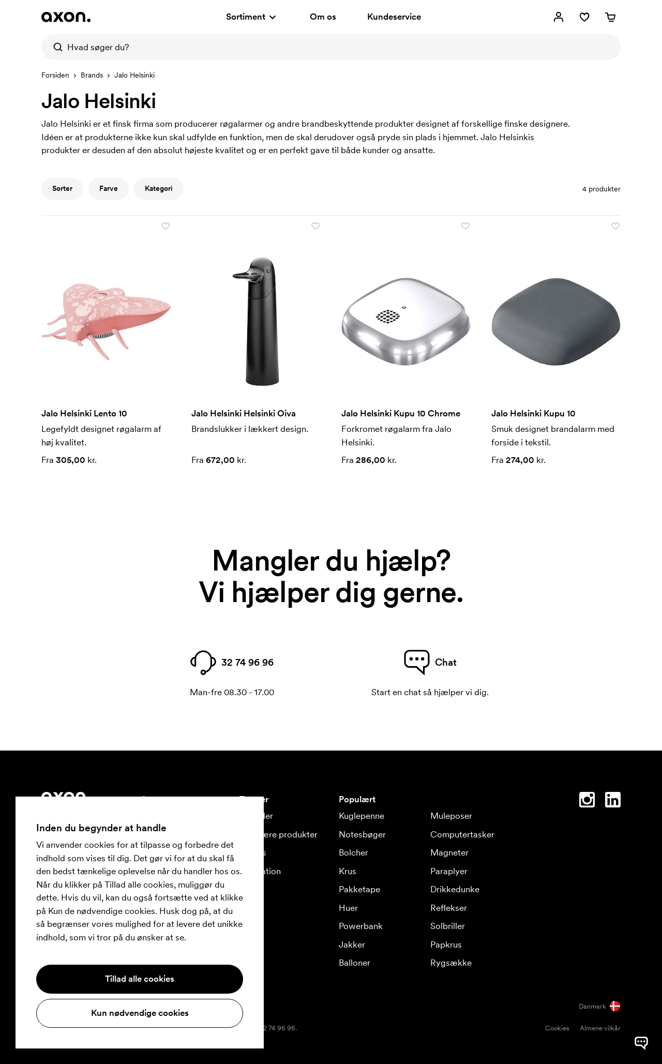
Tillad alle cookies (139, 978)
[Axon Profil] (66, 17)
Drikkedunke (454, 889)
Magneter (449, 852)
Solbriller (447, 926)
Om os (323, 16)
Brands (92, 75)
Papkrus (446, 944)
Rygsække (451, 962)
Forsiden (55, 75)
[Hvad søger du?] (331, 47)
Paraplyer (449, 871)
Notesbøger (362, 834)
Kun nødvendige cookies (140, 1012)
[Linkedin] (613, 802)
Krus (347, 871)
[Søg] (54, 47)
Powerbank (361, 926)
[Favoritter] (584, 17)
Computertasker (462, 834)
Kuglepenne (361, 815)
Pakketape (359, 889)
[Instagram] (587, 802)
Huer (348, 907)
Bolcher (353, 852)
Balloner (354, 962)
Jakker (352, 944)
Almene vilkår (600, 1028)
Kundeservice (394, 16)
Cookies (557, 1028)
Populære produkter (278, 834)
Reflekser (448, 907)
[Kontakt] (641, 1007)
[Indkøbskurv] (610, 17)
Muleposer (451, 815)
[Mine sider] (558, 17)
